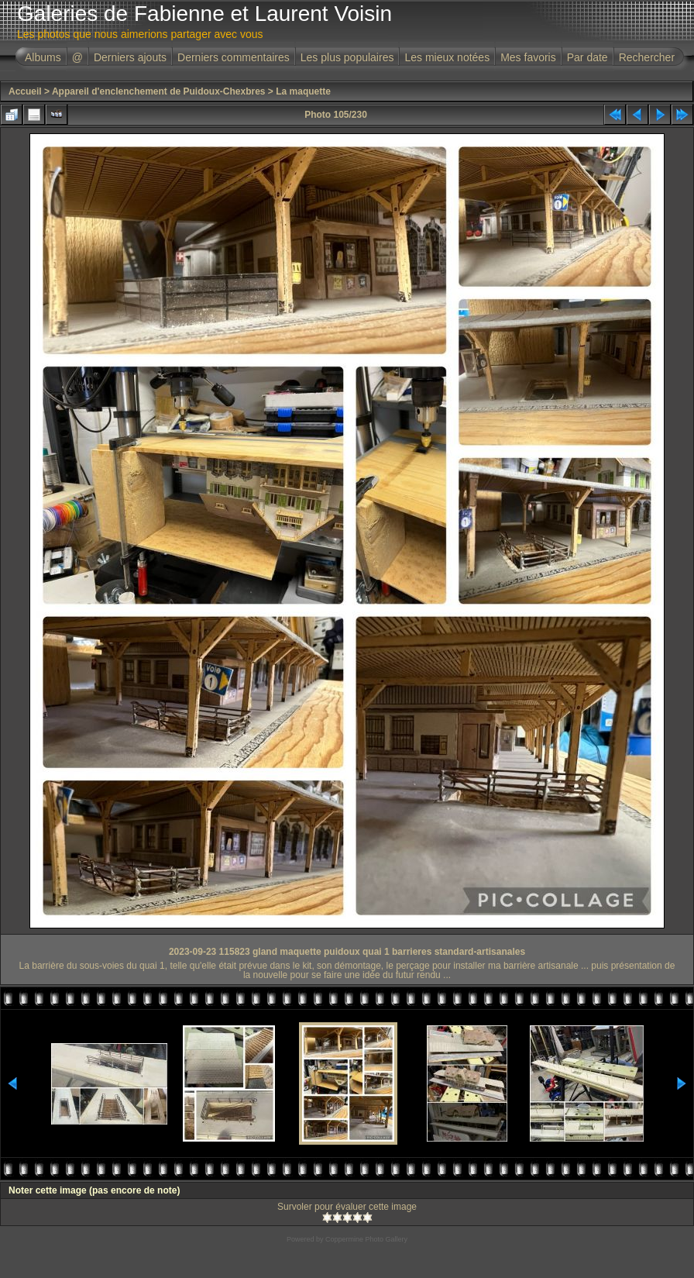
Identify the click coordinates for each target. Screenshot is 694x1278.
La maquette (303, 91)
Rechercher (647, 57)
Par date (587, 57)
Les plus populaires (347, 57)
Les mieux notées (447, 57)
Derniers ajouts (130, 57)
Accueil (25, 91)
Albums (43, 57)
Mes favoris (528, 57)
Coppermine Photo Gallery (366, 1239)
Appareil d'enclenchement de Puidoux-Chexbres (159, 91)
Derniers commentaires (233, 57)
